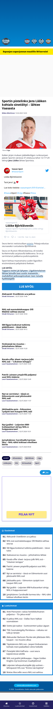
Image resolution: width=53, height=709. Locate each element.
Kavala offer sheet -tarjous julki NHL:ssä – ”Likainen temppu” (18, 360)
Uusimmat (9, 530)
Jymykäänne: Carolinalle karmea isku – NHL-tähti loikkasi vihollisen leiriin (19, 442)
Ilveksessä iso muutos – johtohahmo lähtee (14, 345)
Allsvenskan (17, 458)
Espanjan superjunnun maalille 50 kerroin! (25, 51)
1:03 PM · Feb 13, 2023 (26, 237)
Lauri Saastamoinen (10, 364)
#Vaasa (7, 193)
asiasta (30, 243)
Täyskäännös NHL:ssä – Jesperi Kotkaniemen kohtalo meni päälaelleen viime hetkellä (27, 645)
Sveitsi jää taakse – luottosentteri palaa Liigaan (28, 625)
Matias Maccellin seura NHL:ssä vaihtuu (25, 672)
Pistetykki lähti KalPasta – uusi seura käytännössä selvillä (23, 652)
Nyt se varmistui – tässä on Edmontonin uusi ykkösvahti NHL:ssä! (16, 396)
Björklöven (29, 458)
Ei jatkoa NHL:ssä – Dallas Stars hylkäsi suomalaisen (24, 620)
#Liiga (20, 193)
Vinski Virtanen (8, 296)
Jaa (45, 472)
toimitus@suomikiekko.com (26, 685)
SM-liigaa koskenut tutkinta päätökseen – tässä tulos (16, 325)
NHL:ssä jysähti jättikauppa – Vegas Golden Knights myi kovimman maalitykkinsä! (26, 659)
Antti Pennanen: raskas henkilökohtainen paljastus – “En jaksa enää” (25, 613)
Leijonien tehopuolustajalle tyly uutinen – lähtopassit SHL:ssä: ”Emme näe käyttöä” (25, 666)
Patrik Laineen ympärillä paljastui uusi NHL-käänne (19, 375)
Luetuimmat (10, 605)
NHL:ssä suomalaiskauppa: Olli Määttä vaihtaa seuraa (17, 310)
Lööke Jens (7, 463)
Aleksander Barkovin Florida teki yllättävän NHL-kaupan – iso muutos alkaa (29, 638)
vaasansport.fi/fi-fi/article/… (32, 187)
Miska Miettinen (8, 113)
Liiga (39, 458)
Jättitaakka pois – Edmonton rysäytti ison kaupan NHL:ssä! (17, 410)
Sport (37, 463)
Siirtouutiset (26, 463)
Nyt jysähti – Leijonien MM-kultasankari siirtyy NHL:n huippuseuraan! (15, 426)
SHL (16, 463)
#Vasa (33, 193)
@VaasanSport (17, 171)
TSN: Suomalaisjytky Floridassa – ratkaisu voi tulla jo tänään (27, 631)
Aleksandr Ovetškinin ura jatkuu (18, 294)
